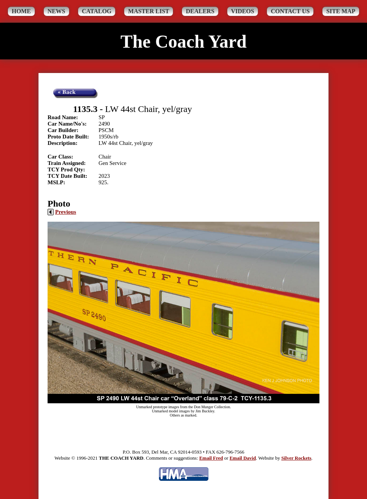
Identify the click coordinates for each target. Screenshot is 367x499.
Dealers (200, 11)
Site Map (340, 11)
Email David (243, 458)
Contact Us (290, 11)
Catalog (97, 11)
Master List (148, 11)
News (56, 11)
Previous (62, 212)
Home (21, 11)
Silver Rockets (296, 458)
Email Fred (211, 458)
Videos (242, 11)
